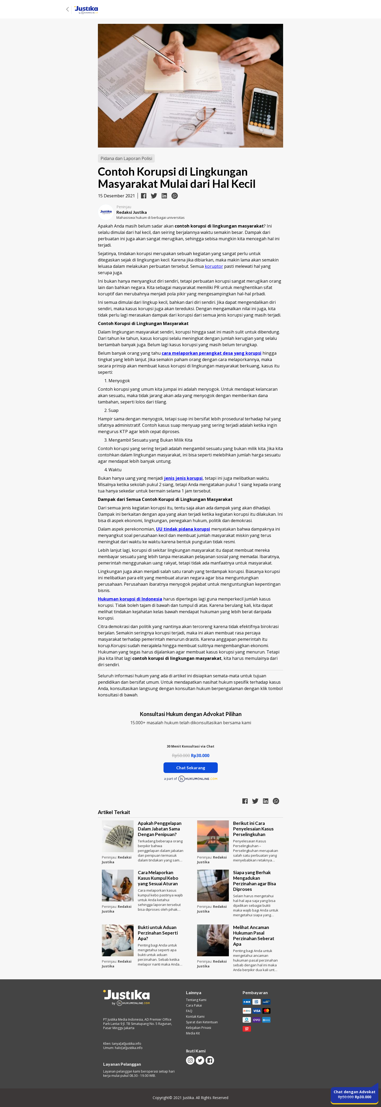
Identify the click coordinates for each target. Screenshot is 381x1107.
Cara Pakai (194, 1005)
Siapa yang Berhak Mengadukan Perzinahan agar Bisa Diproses (254, 881)
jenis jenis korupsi (183, 478)
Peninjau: (110, 857)
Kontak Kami (195, 1017)
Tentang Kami (196, 1000)
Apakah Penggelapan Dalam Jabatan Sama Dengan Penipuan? (160, 828)
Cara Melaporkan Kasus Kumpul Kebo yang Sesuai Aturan (158, 878)
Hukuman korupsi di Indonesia (130, 599)
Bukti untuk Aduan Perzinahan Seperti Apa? (158, 932)
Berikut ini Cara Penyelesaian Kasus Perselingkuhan (253, 828)
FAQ (189, 1011)
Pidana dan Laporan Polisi (126, 158)
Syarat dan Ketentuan (202, 1022)
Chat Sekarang (190, 767)
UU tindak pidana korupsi (183, 529)
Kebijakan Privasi (198, 1028)
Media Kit (193, 1033)
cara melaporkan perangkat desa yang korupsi (211, 353)
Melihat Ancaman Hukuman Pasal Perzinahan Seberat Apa (253, 935)
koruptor (214, 266)
